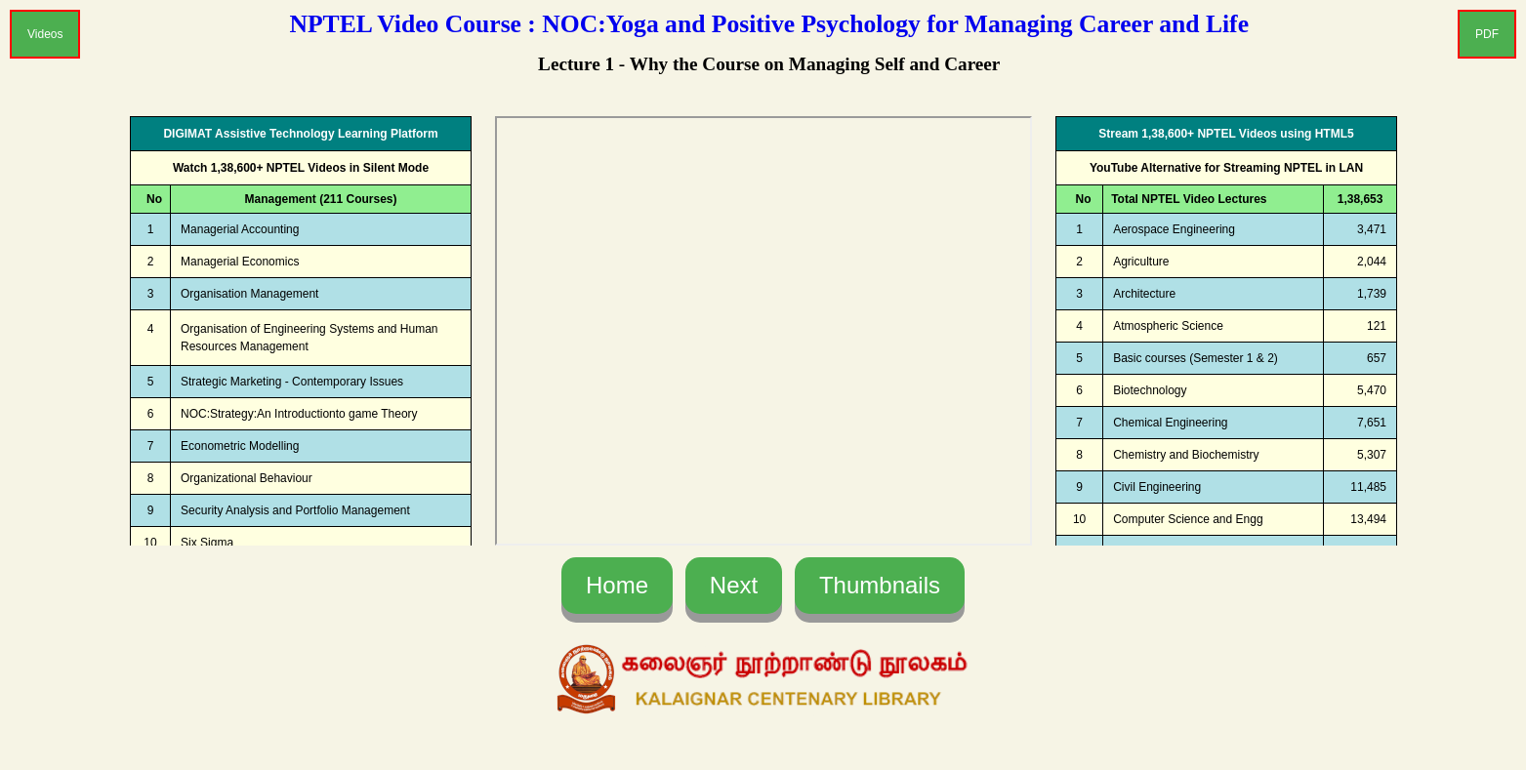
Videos (44, 34)
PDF (1487, 34)
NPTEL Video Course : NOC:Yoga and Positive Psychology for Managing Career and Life (769, 24)
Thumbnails (879, 585)
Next (734, 585)
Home (617, 585)
